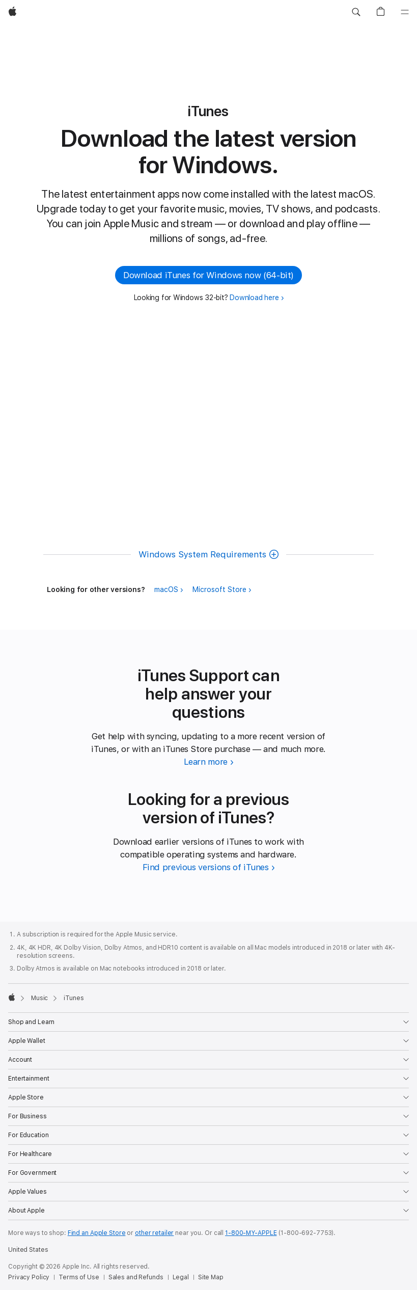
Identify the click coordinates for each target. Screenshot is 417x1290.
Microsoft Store (219, 589)
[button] (356, 12)
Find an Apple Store (97, 1233)
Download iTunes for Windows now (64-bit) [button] (208, 275)
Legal (181, 1277)
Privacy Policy (28, 1277)
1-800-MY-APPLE (250, 1233)
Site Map (211, 1277)
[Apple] (12, 12)
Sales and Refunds (135, 1277)
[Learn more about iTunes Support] (209, 762)
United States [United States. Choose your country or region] (28, 1249)
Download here (254, 297)
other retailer (154, 1233)
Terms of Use (79, 1277)
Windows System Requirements (202, 554)
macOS (166, 589)
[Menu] (405, 12)
